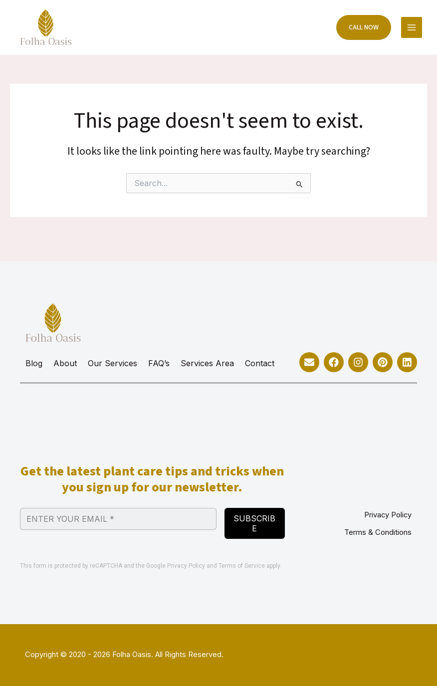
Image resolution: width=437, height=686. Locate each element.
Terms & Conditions (378, 532)
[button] (358, 29)
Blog (33, 363)
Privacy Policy (186, 565)
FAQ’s (159, 363)
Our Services (112, 363)
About (65, 363)
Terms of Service (241, 565)
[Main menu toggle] (410, 29)
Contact (259, 363)
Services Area (207, 363)
